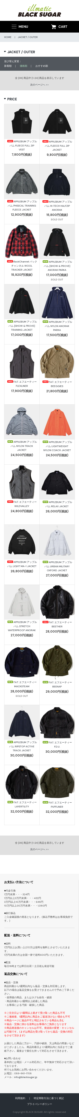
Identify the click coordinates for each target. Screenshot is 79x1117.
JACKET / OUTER (28, 37)
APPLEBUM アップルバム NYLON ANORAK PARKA (57, 326)
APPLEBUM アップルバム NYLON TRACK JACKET (22, 445)
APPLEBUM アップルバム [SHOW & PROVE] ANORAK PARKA (57, 265)
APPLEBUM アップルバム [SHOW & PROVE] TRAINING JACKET (22, 325)
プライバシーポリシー (39, 1104)
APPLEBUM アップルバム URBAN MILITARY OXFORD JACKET (57, 566)
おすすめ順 (41, 66)
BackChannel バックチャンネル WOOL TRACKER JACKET (22, 265)
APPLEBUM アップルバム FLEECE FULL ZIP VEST (22, 145)
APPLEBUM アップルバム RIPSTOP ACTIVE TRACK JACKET (22, 746)
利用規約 (20, 1098)
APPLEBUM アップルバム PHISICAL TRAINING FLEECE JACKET (22, 205)
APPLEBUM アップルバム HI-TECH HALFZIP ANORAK (57, 205)
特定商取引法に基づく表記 (49, 1098)
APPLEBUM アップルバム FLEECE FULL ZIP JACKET (57, 145)
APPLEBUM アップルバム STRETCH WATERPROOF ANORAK (22, 626)
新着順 (8, 66)
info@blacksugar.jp (25, 1077)
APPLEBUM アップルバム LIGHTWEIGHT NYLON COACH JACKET (57, 446)
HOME (7, 37)
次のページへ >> (39, 84)
